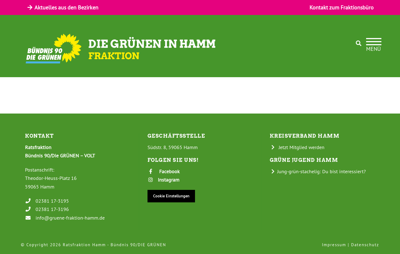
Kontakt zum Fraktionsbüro (341, 7)
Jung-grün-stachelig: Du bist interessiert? (318, 171)
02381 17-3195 (47, 201)
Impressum (334, 244)
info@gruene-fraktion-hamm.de (65, 218)
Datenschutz (365, 244)
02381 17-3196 (47, 209)
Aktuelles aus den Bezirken (62, 7)
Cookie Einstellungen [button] (171, 195)
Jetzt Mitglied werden (297, 147)
